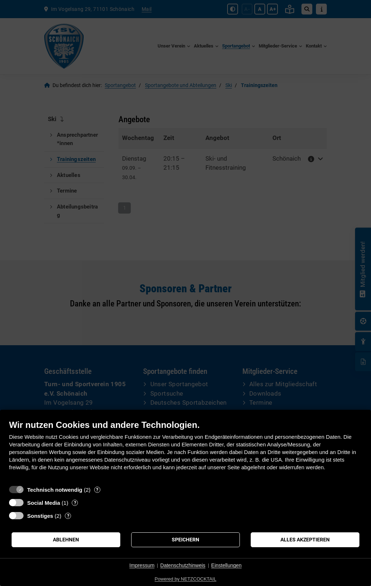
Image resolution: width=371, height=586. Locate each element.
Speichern (185, 539)
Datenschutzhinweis (182, 565)
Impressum (141, 565)
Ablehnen (66, 539)
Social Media (43, 503)
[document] (185, 450)
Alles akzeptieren (305, 539)
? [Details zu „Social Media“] (75, 502)
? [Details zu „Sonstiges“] (68, 516)
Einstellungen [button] (226, 565)
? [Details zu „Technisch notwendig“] (97, 489)
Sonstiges (40, 516)
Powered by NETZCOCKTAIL (185, 579)
